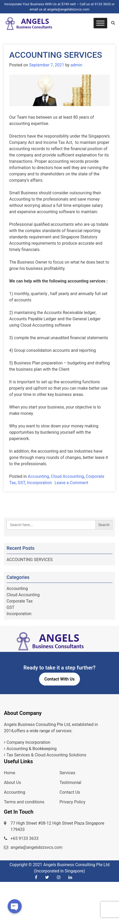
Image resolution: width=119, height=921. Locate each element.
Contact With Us (59, 679)
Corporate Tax (20, 601)
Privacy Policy (72, 801)
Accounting (38, 476)
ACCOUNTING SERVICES (55, 55)
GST (21, 482)
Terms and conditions (24, 801)
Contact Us (69, 792)
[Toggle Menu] (100, 22)
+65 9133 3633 (24, 838)
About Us (12, 782)
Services (67, 772)
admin (76, 64)
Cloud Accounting (67, 476)
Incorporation (39, 482)
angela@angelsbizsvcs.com (36, 847)
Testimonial (70, 782)
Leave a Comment (71, 482)
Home (9, 772)
